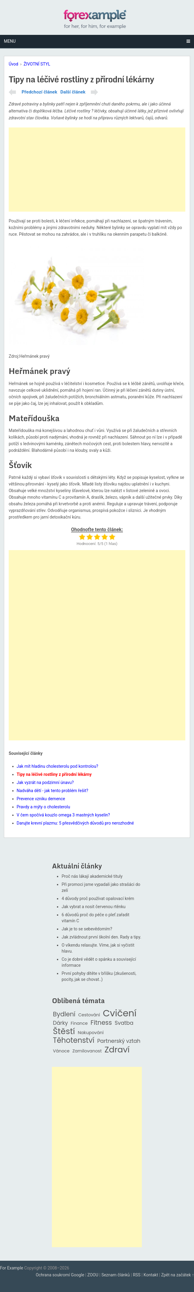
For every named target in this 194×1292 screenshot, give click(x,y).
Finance (79, 1023)
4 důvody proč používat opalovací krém (97, 898)
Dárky (60, 1023)
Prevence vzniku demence (41, 798)
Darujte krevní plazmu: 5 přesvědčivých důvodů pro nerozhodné (75, 823)
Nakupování (90, 1032)
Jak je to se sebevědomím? (86, 928)
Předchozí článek (39, 92)
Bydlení (64, 1014)
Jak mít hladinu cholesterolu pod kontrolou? (57, 766)
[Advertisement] (97, 169)
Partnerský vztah (118, 1041)
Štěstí (64, 1031)
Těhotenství (73, 1040)
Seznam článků (115, 1274)
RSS (136, 1274)
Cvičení (119, 1013)
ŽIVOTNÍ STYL (37, 64)
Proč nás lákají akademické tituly (91, 876)
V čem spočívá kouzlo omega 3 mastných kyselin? (63, 815)
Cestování (89, 1015)
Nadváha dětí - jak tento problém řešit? (52, 790)
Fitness (101, 1023)
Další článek (72, 92)
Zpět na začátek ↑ (177, 1274)
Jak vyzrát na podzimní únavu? (45, 782)
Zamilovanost (87, 1051)
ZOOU (92, 1274)
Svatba (124, 1023)
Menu (10, 41)
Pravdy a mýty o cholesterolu (43, 806)
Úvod (13, 64)
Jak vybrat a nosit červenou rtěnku (93, 906)
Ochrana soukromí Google (60, 1274)
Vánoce (61, 1051)
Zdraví (117, 1050)
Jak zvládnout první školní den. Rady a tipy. (101, 937)
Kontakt (151, 1274)
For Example (11, 1268)
